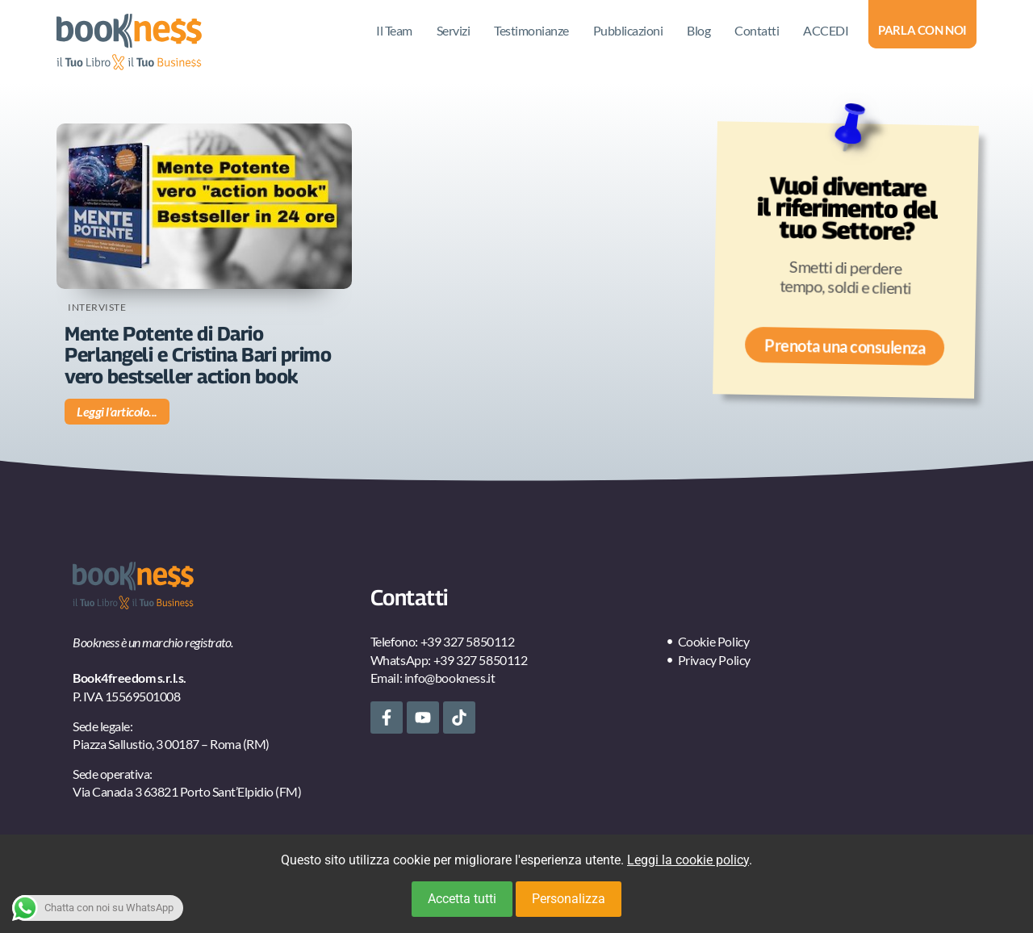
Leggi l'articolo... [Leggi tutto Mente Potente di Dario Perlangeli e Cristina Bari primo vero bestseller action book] (117, 411)
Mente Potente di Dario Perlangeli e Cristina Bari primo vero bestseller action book (198, 354)
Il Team (394, 30)
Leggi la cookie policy (688, 860)
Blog (698, 30)
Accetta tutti (462, 898)
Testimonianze (531, 30)
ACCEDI (825, 30)
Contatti (756, 30)
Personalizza (568, 898)
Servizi (453, 30)
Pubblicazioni (628, 30)
